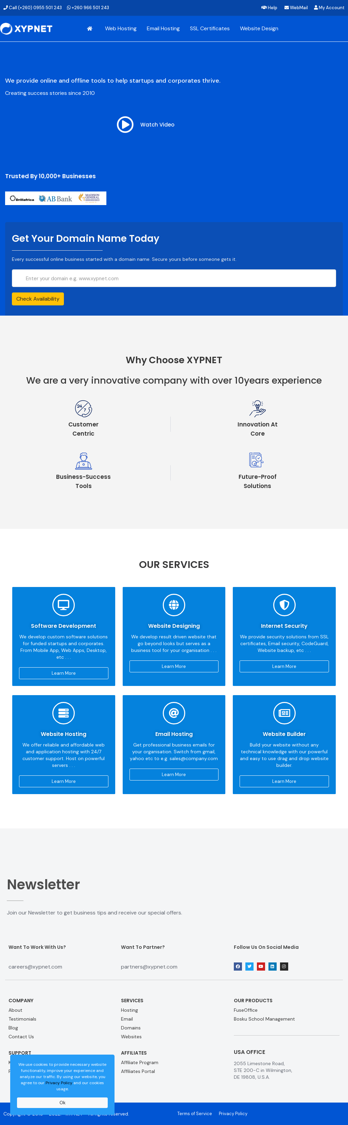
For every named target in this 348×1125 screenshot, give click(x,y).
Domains (131, 1028)
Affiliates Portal (138, 1071)
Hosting (129, 1010)
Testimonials (22, 1019)
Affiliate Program (139, 1062)
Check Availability (37, 298)
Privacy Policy (59, 1083)
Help (269, 8)
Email (127, 1019)
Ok (62, 1102)
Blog (13, 1028)
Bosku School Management (264, 1019)
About (15, 1010)
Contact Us (21, 1037)
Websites (131, 1037)
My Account (329, 8)
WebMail (296, 8)
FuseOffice (246, 1010)
